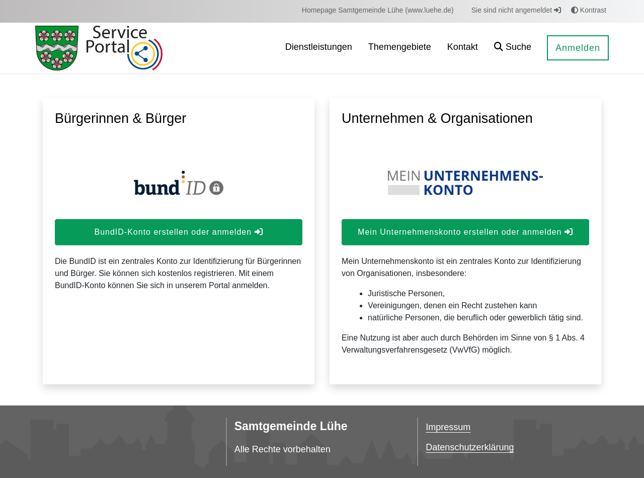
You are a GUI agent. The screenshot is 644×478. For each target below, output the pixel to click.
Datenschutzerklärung (470, 447)
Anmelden (577, 48)
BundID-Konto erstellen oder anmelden (178, 232)
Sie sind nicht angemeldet (516, 10)
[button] (512, 48)
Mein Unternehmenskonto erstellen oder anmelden (465, 232)
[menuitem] (377, 10)
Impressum (448, 427)
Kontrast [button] (588, 10)
